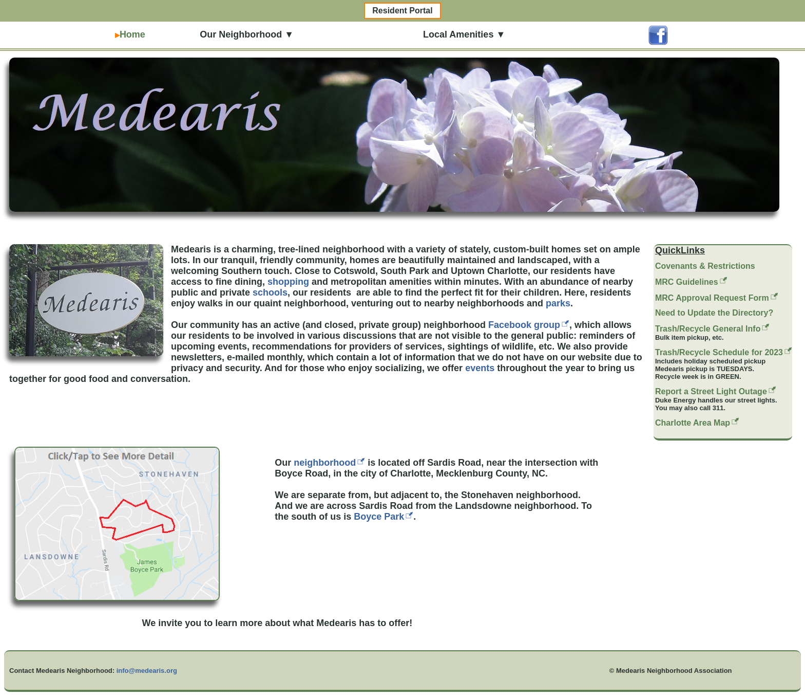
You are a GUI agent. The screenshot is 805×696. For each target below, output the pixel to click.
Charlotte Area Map (692, 422)
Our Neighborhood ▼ (244, 34)
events (479, 368)
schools (270, 292)
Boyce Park (379, 516)
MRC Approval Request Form (712, 298)
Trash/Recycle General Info (707, 328)
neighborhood (325, 462)
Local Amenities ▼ (461, 34)
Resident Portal (402, 10)
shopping (288, 282)
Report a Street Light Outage (711, 391)
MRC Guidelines (686, 282)
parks (558, 303)
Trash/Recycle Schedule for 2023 (719, 352)
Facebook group (524, 325)
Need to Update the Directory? (714, 312)
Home (130, 34)
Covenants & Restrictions (705, 266)
